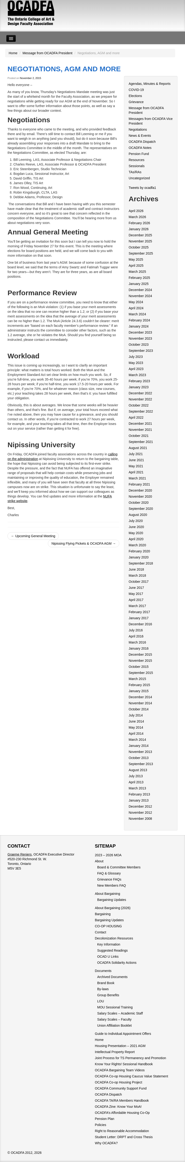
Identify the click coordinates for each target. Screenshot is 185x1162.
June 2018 (136, 569)
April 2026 (136, 211)
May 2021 (136, 466)
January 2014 (139, 746)
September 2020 (141, 509)
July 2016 (136, 630)
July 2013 (136, 776)
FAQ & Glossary (109, 873)
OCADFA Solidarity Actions (116, 962)
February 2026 (139, 223)
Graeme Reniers (20, 854)
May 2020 (136, 533)
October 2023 (139, 344)
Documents (103, 971)
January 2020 (139, 557)
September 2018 (141, 563)
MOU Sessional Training (115, 1007)
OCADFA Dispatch (142, 142)
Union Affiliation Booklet (114, 1025)
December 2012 (140, 806)
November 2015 (140, 660)
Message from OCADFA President (47, 53)
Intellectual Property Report (115, 1052)
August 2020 (138, 515)
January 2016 (139, 648)
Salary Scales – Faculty (114, 1019)
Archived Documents (112, 977)
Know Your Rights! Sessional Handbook (124, 1064)
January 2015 (139, 691)
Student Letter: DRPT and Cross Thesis (124, 1137)
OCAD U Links (108, 956)
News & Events (140, 135)
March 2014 (137, 739)
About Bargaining (107, 894)
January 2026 (139, 229)
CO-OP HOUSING (108, 926)
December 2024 (140, 290)
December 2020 (140, 490)
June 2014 (136, 721)
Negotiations (138, 129)
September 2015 (141, 673)
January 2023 (139, 387)
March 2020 (137, 545)
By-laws (103, 989)
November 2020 (140, 496)
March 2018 (137, 575)
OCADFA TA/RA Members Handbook (122, 1100)
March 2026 (137, 217)
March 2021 (137, 478)
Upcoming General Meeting (33, 536)
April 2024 (136, 308)
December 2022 (140, 393)
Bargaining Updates (111, 900)
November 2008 (140, 818)
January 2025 (139, 284)
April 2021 (136, 472)
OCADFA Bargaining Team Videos (120, 1070)
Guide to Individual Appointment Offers (123, 1034)
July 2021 (136, 454)
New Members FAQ (111, 885)
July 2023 (136, 357)
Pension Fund (139, 154)
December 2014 (140, 697)
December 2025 (140, 235)
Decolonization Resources (114, 938)
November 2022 (140, 399)
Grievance (136, 102)
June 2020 (136, 527)
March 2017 (137, 606)
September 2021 (141, 442)
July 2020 (136, 521)
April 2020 (136, 539)
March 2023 (137, 375)
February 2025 (139, 278)
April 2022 (136, 417)
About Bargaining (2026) (113, 908)
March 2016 (137, 642)
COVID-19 (136, 90)
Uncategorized (139, 178)
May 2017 (136, 594)
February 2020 (139, 551)
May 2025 (136, 259)
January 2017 (139, 618)
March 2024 (137, 314)
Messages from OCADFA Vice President (151, 121)
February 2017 (139, 612)
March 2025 (137, 271)
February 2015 (139, 685)
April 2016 (136, 636)
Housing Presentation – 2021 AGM (120, 1046)
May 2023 (136, 363)
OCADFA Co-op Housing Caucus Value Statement (131, 1076)
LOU (100, 1001)
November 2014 (140, 703)
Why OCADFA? (106, 1143)
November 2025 (140, 241)
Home (13, 53)
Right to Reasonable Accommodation (122, 1131)
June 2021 (136, 460)
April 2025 (136, 265)
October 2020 (139, 502)
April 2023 (136, 369)
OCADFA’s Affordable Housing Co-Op (122, 1113)
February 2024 (139, 320)
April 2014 (136, 733)
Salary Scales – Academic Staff (120, 1013)
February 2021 (139, 484)
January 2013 (139, 800)
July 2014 (136, 715)
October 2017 (139, 581)
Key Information (108, 944)
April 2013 (136, 782)
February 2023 (139, 381)
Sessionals (137, 166)
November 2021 (140, 430)
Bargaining (103, 914)
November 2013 (140, 752)
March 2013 (137, 788)
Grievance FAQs (109, 879)
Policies (100, 1125)
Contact (100, 932)
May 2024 (136, 302)
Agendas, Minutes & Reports (149, 84)
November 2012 (140, 812)
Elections (135, 96)
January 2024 (139, 326)
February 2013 (139, 794)
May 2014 (136, 727)
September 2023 (141, 351)
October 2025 (139, 247)
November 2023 (140, 338)
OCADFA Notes (140, 148)
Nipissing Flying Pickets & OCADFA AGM (83, 543)
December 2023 (140, 332)
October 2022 (139, 405)
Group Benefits (108, 995)
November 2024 (140, 296)
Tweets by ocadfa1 (142, 188)
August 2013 (138, 770)
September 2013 (141, 764)
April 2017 (136, 600)
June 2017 (136, 588)
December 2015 (140, 654)
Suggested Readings (112, 950)
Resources (136, 160)
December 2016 (140, 624)
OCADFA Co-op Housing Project (118, 1082)
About (99, 861)
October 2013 (139, 758)
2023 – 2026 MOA (108, 855)
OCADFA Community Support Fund (120, 1088)
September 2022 (141, 411)
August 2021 (138, 448)
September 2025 (141, 253)
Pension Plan (104, 1119)
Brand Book (105, 983)
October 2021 (139, 436)
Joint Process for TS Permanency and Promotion (130, 1058)
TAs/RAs (135, 172)
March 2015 (137, 679)
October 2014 (139, 709)
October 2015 (139, 667)
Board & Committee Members (118, 867)
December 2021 (140, 423)
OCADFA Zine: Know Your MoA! (118, 1106)
